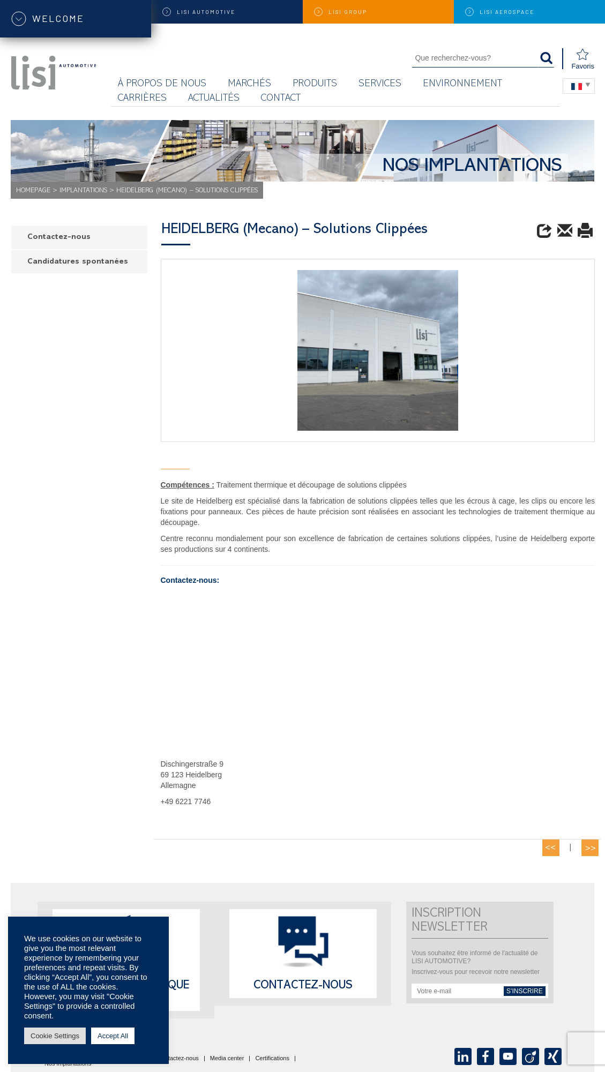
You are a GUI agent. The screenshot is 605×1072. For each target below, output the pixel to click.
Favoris (582, 59)
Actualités (214, 99)
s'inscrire (524, 991)
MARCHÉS (249, 84)
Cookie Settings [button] (55, 1036)
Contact (281, 99)
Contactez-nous (59, 238)
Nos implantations (67, 1064)
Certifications (272, 1058)
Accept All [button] (113, 1036)
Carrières (142, 99)
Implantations (83, 191)
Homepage (33, 191)
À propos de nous (162, 84)
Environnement (462, 84)
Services (379, 84)
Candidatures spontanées (77, 262)
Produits (315, 84)
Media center (227, 1058)
